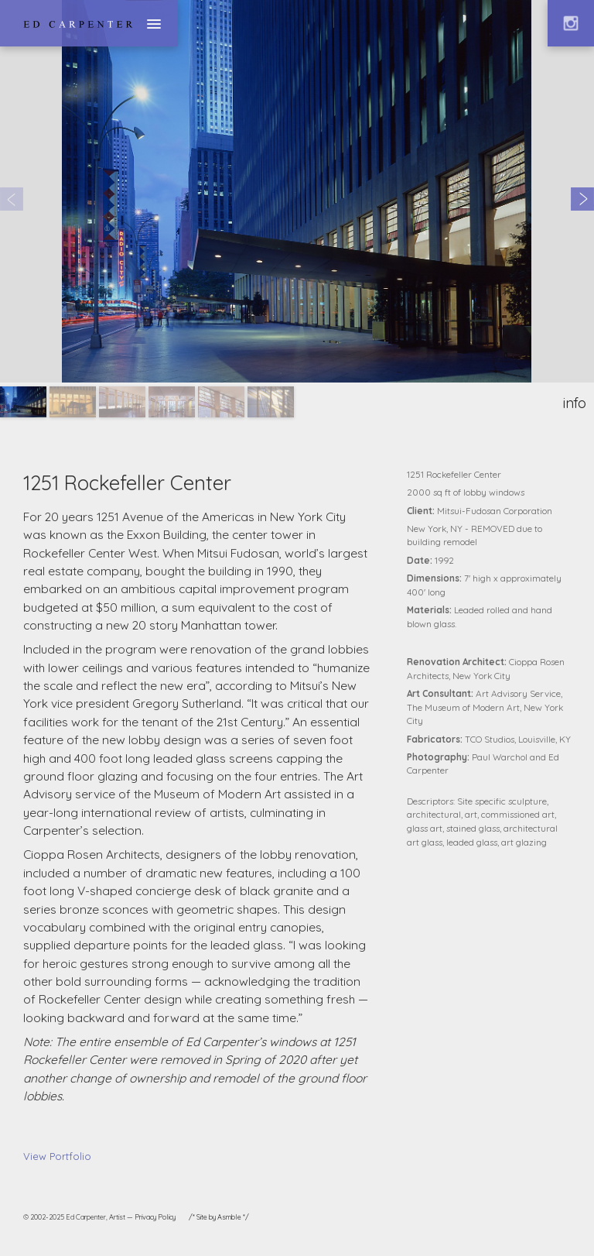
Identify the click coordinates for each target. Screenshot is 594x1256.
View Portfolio (57, 1156)
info (574, 403)
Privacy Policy (155, 1217)
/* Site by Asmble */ (219, 1217)
